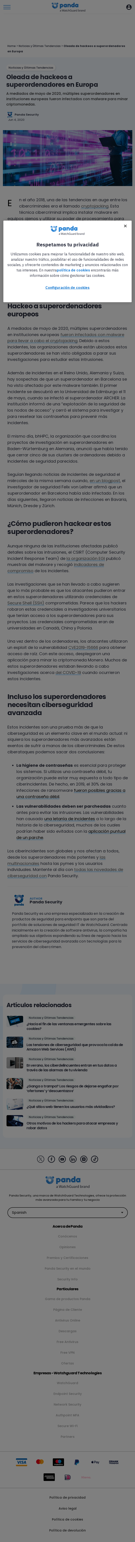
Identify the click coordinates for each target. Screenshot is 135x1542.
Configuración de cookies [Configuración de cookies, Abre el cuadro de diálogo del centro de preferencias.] (67, 287)
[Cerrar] (125, 226)
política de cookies (73, 270)
